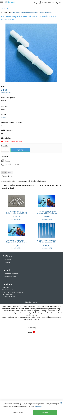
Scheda (4, 172)
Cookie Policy (38, 406)
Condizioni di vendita (11, 274)
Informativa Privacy (11, 276)
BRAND (3, 118)
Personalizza (18, 412)
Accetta (45, 412)
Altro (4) (10, 172)
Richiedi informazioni (12, 164)
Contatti (7, 262)
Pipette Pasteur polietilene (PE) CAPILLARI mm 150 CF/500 (46, 241)
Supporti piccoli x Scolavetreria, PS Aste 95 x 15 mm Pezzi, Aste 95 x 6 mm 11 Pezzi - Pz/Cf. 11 (16, 212)
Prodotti (5, 8)
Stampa (7, 161)
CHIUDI (61, 403)
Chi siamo (7, 259)
